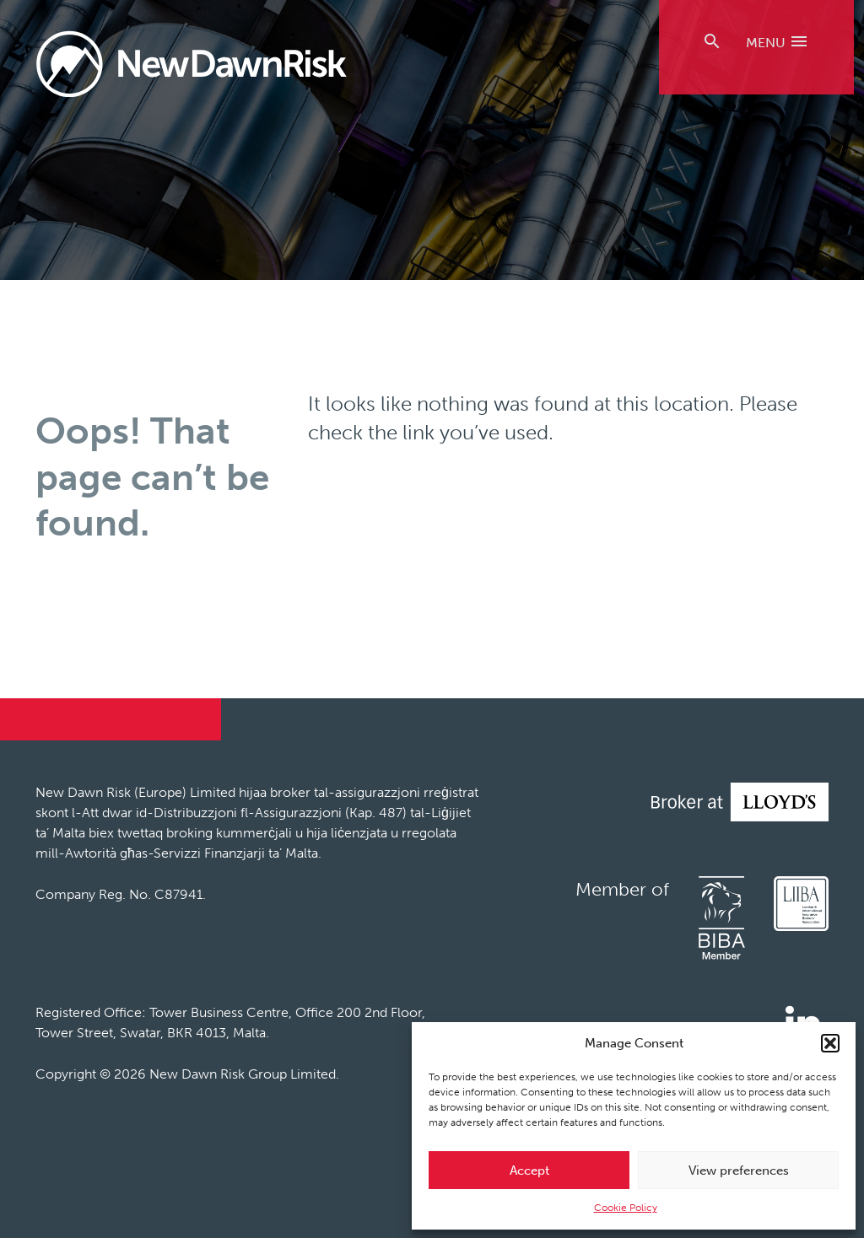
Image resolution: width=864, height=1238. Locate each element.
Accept (529, 1170)
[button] (830, 1043)
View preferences (738, 1170)
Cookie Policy (625, 1208)
